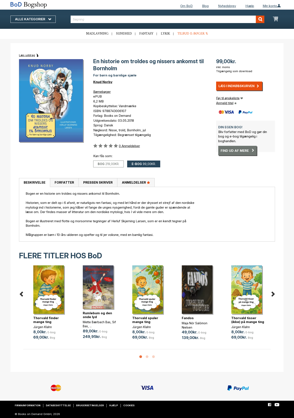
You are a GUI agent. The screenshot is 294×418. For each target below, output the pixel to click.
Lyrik (165, 34)
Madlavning (97, 34)
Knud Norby (102, 82)
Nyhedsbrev (227, 6)
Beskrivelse (34, 182)
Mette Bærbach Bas (97, 322)
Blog (205, 6)
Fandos (188, 318)
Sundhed (124, 34)
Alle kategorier (33, 19)
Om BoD (186, 6)
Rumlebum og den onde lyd (97, 315)
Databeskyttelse (58, 405)
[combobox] (168, 19)
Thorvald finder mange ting (46, 320)
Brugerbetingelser (90, 405)
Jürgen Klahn (42, 327)
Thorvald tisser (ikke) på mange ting (247, 320)
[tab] (34, 182)
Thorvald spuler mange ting (145, 320)
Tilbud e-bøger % (193, 34)
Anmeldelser (136, 182)
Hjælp (249, 6)
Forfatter (64, 182)
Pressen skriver (98, 182)
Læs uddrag (27, 55)
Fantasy (146, 34)
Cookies (129, 405)
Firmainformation (28, 405)
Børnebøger (102, 92)
